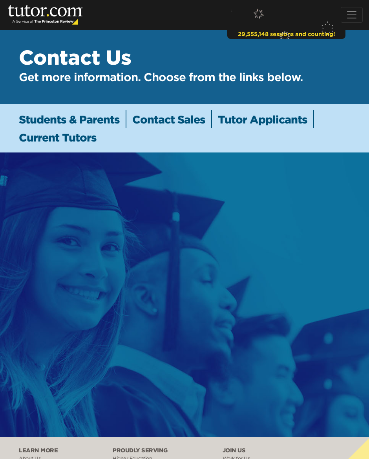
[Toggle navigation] (352, 15)
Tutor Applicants (262, 119)
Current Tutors (58, 137)
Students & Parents (69, 119)
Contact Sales (168, 119)
